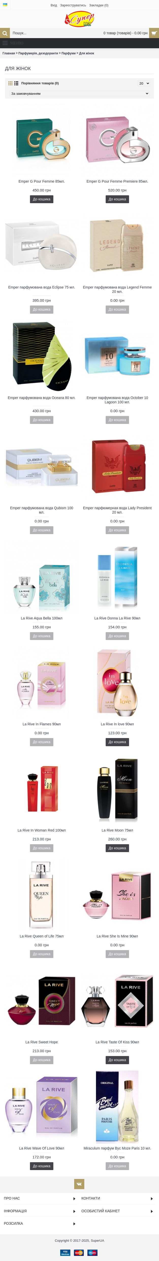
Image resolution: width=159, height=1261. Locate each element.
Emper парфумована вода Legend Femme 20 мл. (117, 289)
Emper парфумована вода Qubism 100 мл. (41, 510)
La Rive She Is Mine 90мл (117, 936)
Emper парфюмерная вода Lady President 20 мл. (117, 510)
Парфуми (68, 53)
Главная (9, 53)
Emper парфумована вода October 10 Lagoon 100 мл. (117, 400)
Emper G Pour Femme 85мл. (42, 181)
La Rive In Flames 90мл (42, 724)
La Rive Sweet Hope (41, 1042)
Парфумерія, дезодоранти (38, 53)
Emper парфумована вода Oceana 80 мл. (41, 398)
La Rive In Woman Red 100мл (42, 830)
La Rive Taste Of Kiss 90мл (117, 1042)
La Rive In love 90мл (117, 724)
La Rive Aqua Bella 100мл (41, 618)
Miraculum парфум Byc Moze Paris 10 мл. (117, 1148)
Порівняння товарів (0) (40, 83)
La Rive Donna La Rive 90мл (117, 618)
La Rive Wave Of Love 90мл (41, 1148)
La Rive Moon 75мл (117, 830)
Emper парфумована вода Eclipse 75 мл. (41, 287)
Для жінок (86, 53)
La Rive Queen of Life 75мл (42, 936)
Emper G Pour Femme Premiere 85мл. (117, 181)
